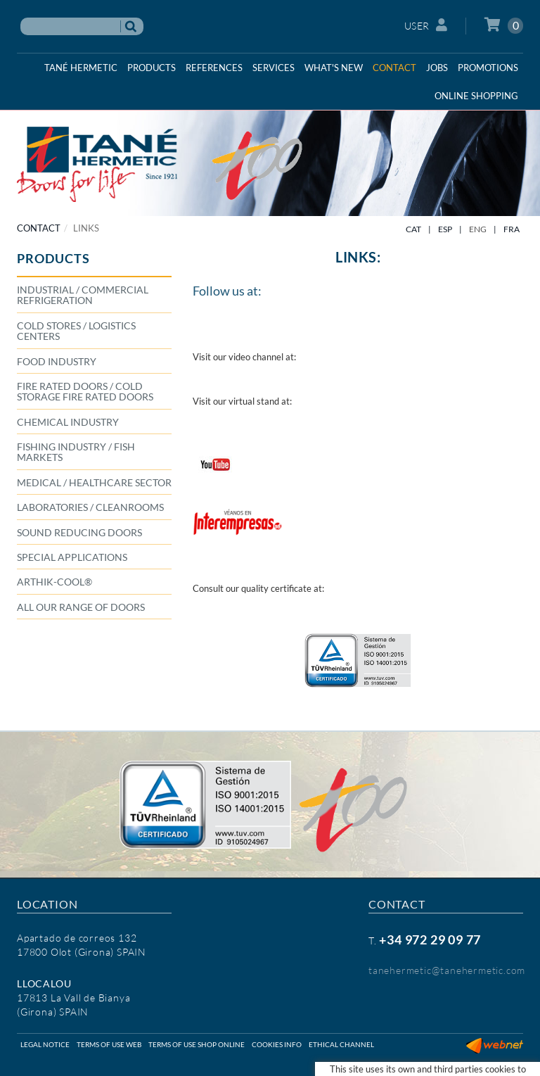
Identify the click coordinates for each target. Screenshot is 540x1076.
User (426, 25)
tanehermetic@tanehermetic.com (446, 970)
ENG (478, 229)
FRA (511, 229)
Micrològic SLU (494, 1065)
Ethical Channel (341, 1044)
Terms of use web (109, 1044)
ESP (445, 229)
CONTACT (38, 228)
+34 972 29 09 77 (430, 939)
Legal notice (45, 1044)
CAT (413, 229)
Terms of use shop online (196, 1044)
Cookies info (277, 1044)
